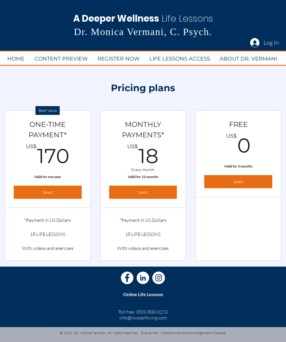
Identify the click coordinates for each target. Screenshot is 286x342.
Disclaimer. (150, 333)
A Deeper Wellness (116, 18)
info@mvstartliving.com (143, 318)
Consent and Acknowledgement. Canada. (193, 333)
